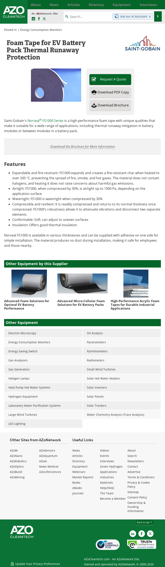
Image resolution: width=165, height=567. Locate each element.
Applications (108, 472)
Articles (77, 456)
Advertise (133, 472)
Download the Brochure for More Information (82, 146)
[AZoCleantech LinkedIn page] (33, 19)
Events (104, 456)
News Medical (48, 466)
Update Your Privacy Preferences (35, 562)
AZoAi (43, 461)
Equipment (80, 466)
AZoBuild (16, 472)
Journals (78, 493)
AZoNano (16, 456)
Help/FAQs (107, 488)
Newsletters (135, 461)
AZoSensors (47, 450)
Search (132, 456)
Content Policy (137, 497)
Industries (107, 477)
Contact (132, 466)
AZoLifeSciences (50, 472)
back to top (144, 522)
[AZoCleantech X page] (150, 533)
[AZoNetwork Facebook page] (39, 19)
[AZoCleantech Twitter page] (44, 19)
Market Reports (82, 477)
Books (76, 482)
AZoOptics (17, 466)
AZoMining (17, 477)
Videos (104, 450)
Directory (78, 461)
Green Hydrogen (111, 466)
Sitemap (133, 492)
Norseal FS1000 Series (45, 120)
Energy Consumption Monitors (41, 30)
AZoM (14, 450)
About (131, 450)
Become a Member (113, 499)
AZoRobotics (18, 461)
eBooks (77, 488)
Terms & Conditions (141, 477)
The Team (107, 493)
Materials (106, 482)
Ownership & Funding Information (136, 507)
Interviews (107, 461)
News (76, 450)
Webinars (78, 472)
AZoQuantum (48, 456)
